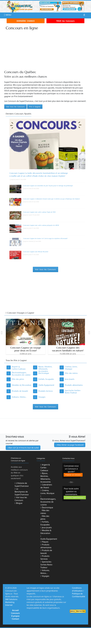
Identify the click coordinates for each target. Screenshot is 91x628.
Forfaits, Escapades (46, 379)
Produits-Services (45, 391)
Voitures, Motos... (19, 397)
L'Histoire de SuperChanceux (22, 484)
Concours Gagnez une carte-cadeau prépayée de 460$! (41, 225)
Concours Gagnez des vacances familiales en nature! (68, 349)
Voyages (41, 397)
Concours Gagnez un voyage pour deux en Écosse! (25, 349)
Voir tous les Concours (21, 499)
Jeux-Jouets (69, 379)
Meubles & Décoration (21, 385)
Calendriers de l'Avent (46, 486)
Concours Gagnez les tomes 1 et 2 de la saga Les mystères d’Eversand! (45, 238)
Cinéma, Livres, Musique (71, 367)
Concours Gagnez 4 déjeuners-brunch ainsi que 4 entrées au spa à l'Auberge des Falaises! (51, 199)
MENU (6, 14)
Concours (15, 613)
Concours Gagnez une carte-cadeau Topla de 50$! (39, 212)
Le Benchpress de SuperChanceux (22, 492)
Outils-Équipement (46, 385)
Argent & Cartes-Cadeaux (19, 367)
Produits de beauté (20, 391)
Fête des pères (18, 379)
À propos (15, 616)
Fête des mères (71, 373)
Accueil (15, 610)
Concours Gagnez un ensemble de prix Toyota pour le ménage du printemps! (48, 185)
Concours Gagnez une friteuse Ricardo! (35, 252)
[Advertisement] (47, 50)
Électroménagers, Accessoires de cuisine (21, 373)
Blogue (18, 503)
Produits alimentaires (74, 385)
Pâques (44, 541)
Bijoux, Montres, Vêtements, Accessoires (45, 368)
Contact (15, 619)
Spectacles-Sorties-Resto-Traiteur (73, 391)
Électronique (43, 373)
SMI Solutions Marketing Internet (11, 602)
